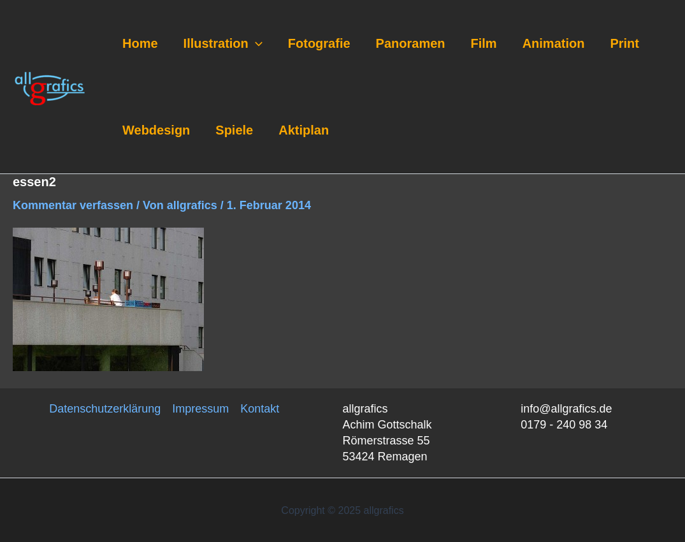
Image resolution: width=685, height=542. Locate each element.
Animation (554, 43)
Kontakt (259, 408)
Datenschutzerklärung (105, 408)
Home (140, 43)
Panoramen (410, 43)
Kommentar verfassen (73, 205)
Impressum (200, 408)
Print (624, 43)
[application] (256, 43)
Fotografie (319, 43)
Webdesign (156, 130)
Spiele (234, 130)
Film (484, 43)
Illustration (223, 43)
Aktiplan (303, 130)
